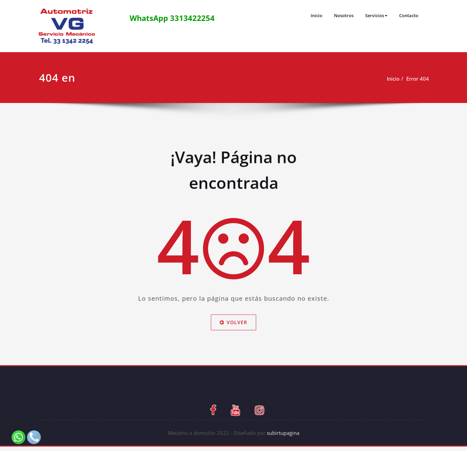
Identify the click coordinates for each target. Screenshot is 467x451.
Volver (233, 336)
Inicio (309, 15)
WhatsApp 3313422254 (173, 18)
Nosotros (338, 15)
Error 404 (417, 78)
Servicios (373, 15)
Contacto (407, 15)
